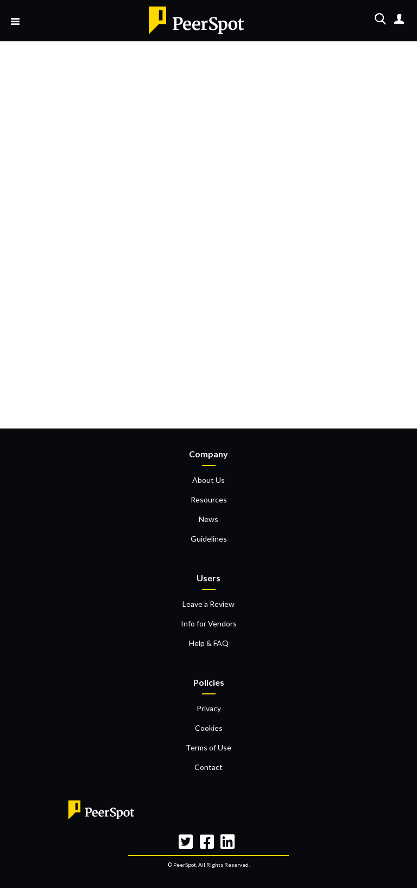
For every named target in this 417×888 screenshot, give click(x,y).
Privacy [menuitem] (209, 708)
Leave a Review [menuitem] (208, 603)
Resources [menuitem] (209, 499)
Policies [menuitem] (208, 682)
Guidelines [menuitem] (209, 538)
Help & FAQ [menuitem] (209, 643)
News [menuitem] (208, 519)
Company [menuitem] (208, 454)
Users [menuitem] (208, 578)
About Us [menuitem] (208, 480)
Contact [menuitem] (208, 767)
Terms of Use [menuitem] (208, 747)
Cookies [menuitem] (209, 727)
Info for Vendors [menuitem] (209, 623)
